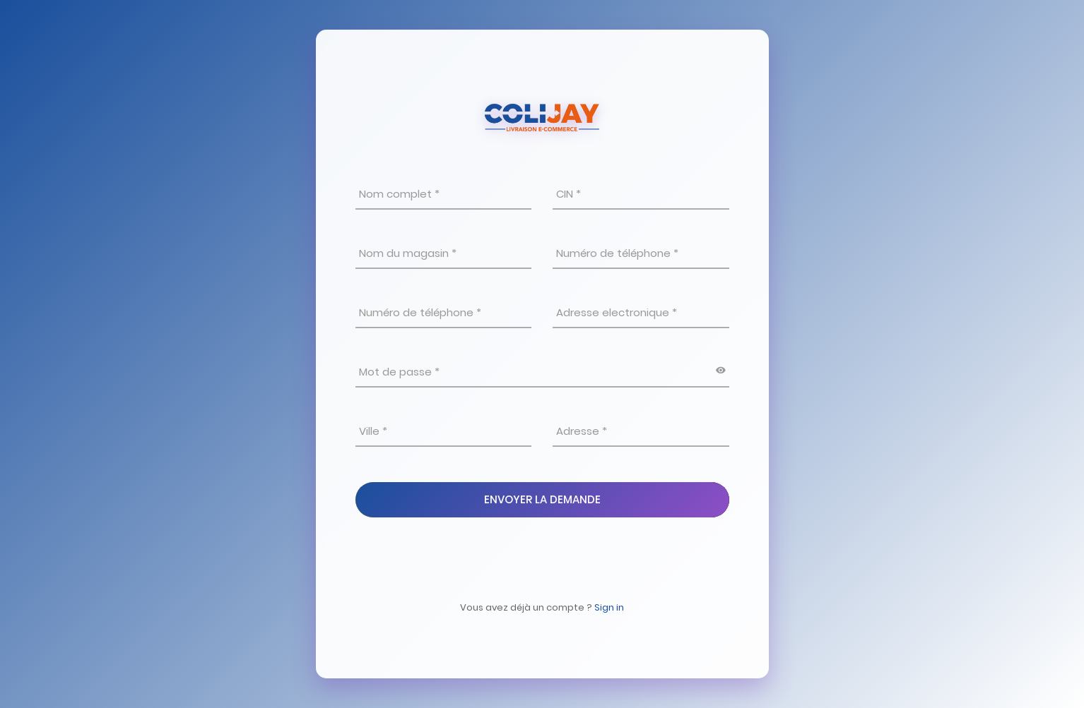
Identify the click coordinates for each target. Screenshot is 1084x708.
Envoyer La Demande (542, 499)
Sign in (609, 607)
